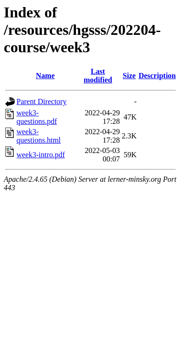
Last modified (97, 75)
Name (45, 76)
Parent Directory (41, 101)
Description (157, 76)
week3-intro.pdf (40, 155)
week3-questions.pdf (36, 117)
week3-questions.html (38, 136)
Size (129, 76)
